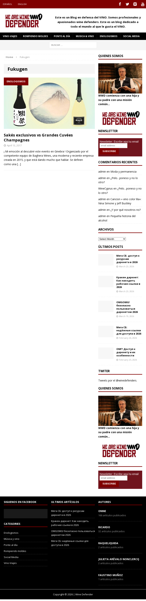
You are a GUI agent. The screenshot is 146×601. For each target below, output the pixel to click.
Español (7, 4)
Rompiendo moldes (35, 36)
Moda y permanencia (123, 171)
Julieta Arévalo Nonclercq (118, 559)
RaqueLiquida (108, 543)
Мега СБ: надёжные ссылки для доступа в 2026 (128, 330)
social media (131, 36)
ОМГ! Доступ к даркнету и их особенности (125, 352)
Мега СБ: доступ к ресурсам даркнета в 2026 (128, 259)
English (22, 4)
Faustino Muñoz (110, 575)
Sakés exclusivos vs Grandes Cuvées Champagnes (38, 137)
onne (102, 511)
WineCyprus (105, 188)
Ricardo (104, 527)
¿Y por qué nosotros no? (125, 210)
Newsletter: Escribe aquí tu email (119, 141)
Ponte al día (62, 36)
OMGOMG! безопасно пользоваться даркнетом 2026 (127, 307)
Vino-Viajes (10, 36)
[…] (19, 164)
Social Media (11, 557)
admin (102, 171)
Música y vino (11, 539)
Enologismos (108, 36)
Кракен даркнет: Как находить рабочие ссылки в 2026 (128, 282)
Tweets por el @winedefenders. (117, 380)
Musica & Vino (85, 36)
